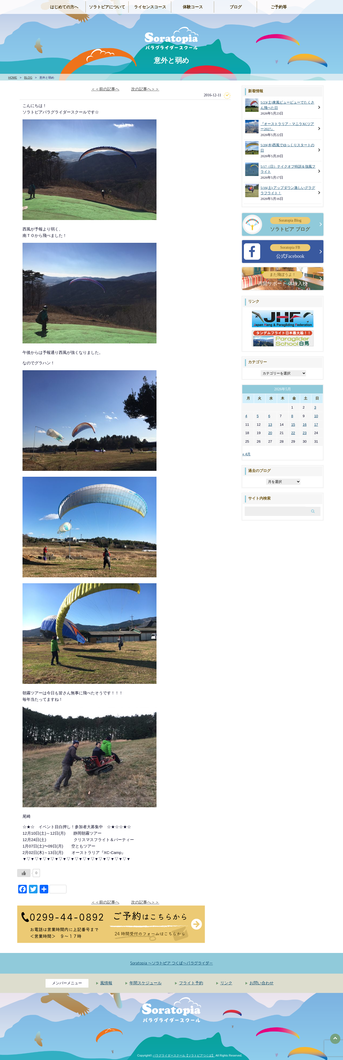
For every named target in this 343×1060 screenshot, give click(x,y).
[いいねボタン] (24, 873)
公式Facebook (290, 251)
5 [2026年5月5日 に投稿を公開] (258, 416)
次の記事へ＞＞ (145, 89)
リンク (226, 983)
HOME (12, 77)
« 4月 (246, 454)
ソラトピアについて (107, 7)
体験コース (193, 7)
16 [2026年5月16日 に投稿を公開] (305, 425)
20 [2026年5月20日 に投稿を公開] (270, 433)
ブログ (236, 7)
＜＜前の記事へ (105, 89)
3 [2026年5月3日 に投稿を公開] (315, 407)
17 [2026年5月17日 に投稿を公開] (316, 425)
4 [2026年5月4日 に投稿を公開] (246, 416)
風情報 (106, 983)
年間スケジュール (145, 983)
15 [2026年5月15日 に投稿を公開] (293, 425)
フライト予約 (191, 983)
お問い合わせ (261, 983)
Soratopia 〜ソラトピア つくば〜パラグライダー (171, 963)
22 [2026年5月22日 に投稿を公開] (293, 433)
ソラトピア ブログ (290, 224)
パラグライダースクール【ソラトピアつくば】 (184, 1055)
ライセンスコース (150, 7)
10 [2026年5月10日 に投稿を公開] (316, 416)
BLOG (28, 77)
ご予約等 (279, 7)
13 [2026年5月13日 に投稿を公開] (270, 425)
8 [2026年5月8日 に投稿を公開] (292, 416)
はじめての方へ (64, 7)
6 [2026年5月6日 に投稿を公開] (269, 416)
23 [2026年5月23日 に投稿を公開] (305, 433)
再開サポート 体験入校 (282, 278)
